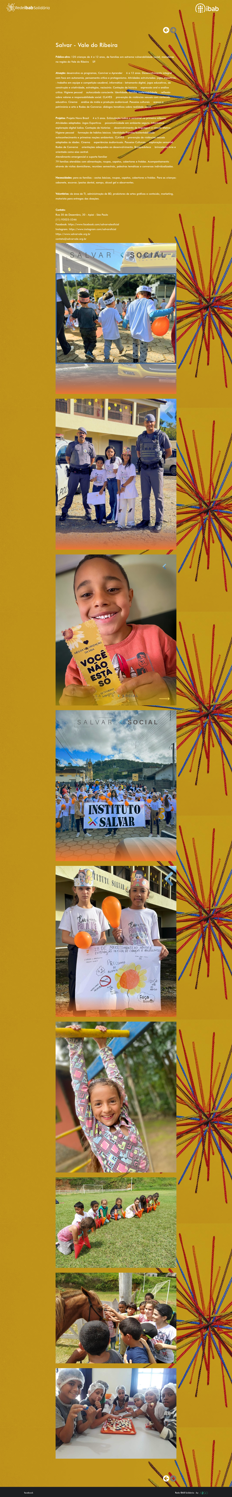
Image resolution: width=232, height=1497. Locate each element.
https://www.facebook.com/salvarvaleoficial (93, 224)
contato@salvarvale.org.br (71, 238)
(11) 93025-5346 (66, 219)
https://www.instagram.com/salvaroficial (92, 229)
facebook (28, 1492)
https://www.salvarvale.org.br (73, 234)
